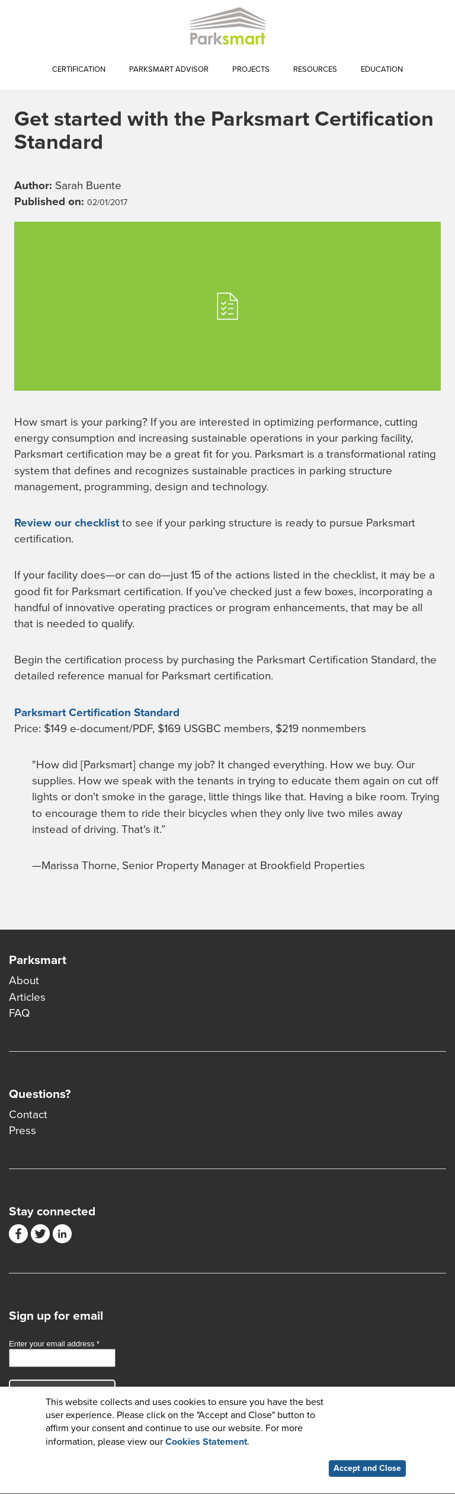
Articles (27, 997)
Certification (78, 69)
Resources (315, 69)
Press (22, 1130)
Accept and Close (367, 1470)
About (24, 980)
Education (382, 69)
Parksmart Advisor (169, 69)
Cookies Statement (206, 1444)
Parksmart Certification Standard (97, 712)
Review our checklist (66, 522)
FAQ (19, 1013)
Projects (251, 69)
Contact (28, 1114)
